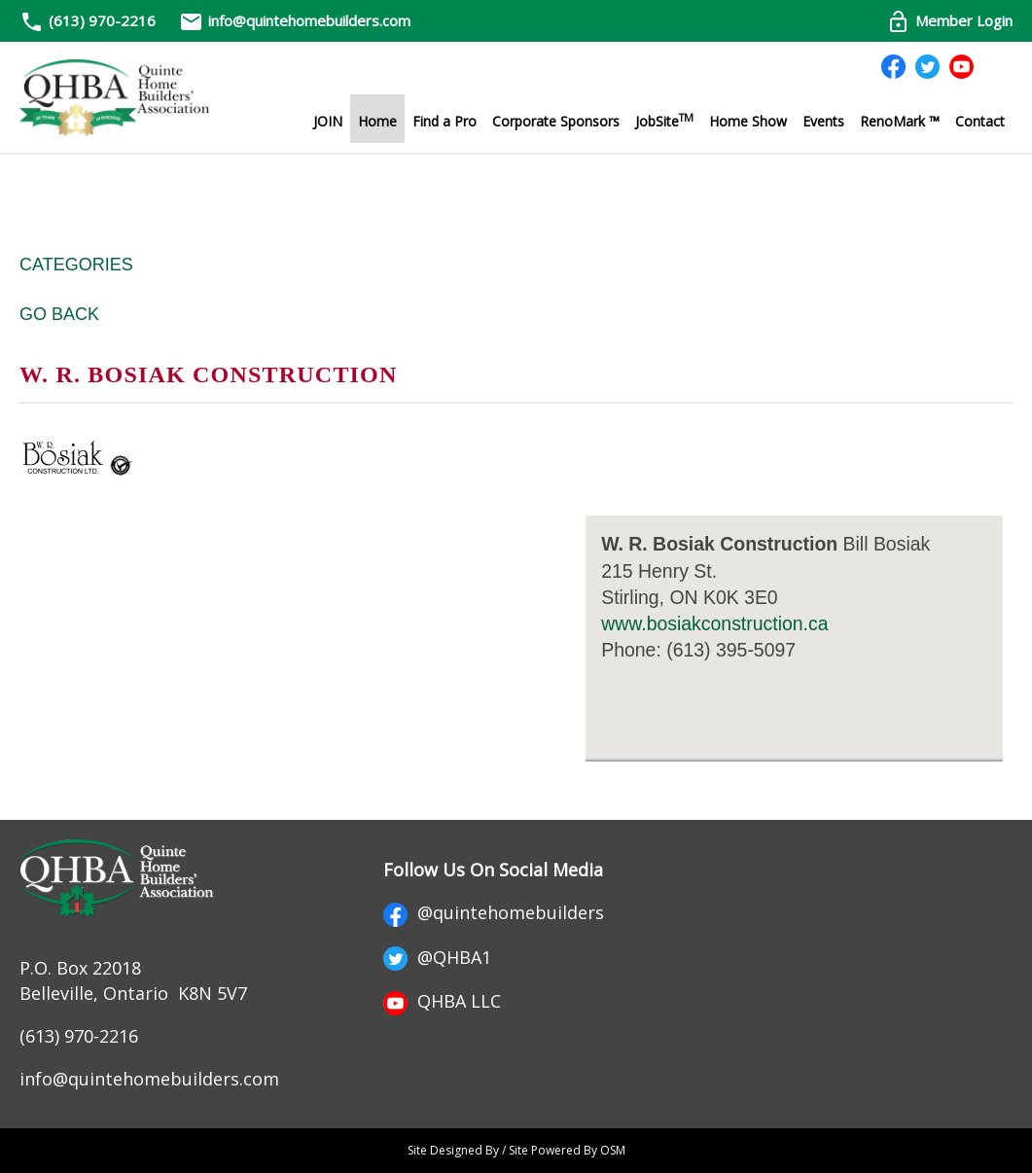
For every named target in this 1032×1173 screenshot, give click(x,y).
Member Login (949, 20)
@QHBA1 (437, 957)
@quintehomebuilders (493, 912)
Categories (76, 264)
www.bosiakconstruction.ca (714, 623)
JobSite (664, 120)
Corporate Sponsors (556, 121)
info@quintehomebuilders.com (294, 20)
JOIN (327, 121)
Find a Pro (444, 121)
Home (377, 121)
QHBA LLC (442, 1001)
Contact (980, 121)
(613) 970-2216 (102, 20)
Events (823, 121)
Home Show (748, 121)
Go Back (59, 314)
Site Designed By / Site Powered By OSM (516, 1150)
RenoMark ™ (900, 121)
